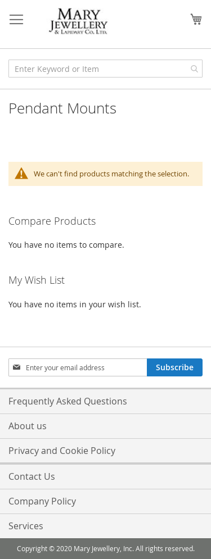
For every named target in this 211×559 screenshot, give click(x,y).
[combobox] (105, 69)
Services (25, 526)
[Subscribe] (175, 367)
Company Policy (42, 501)
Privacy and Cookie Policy (61, 450)
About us (27, 426)
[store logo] (79, 21)
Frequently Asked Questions (67, 401)
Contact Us (31, 476)
